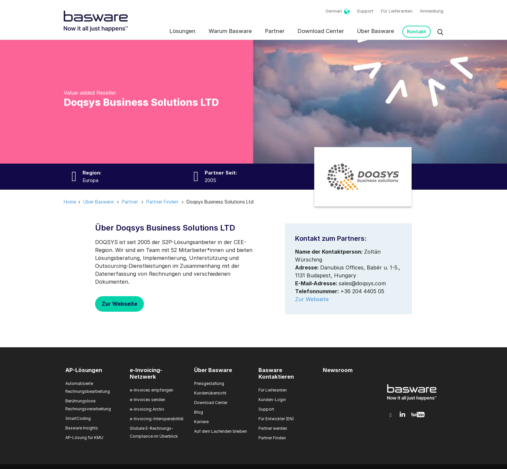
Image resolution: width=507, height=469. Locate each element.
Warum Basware (230, 31)
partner (130, 201)
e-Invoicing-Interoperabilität (157, 418)
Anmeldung (431, 11)
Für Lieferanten (397, 11)
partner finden (162, 201)
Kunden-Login (272, 399)
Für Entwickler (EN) (276, 418)
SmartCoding (78, 418)
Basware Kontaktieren (276, 373)
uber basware (98, 201)
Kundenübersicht (210, 393)
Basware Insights (81, 427)
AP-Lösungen (83, 370)
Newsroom (338, 370)
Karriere (201, 421)
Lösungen (182, 31)
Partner (275, 31)
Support (365, 11)
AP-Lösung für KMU (84, 437)
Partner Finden (272, 437)
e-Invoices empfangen (151, 390)
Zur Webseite (119, 303)
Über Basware (375, 31)
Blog (198, 412)
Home (70, 201)
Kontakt (416, 31)
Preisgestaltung (209, 383)
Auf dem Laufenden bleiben (220, 431)
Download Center (321, 31)
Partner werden (272, 428)
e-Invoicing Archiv (147, 409)
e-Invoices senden (147, 399)
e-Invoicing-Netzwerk (146, 373)
